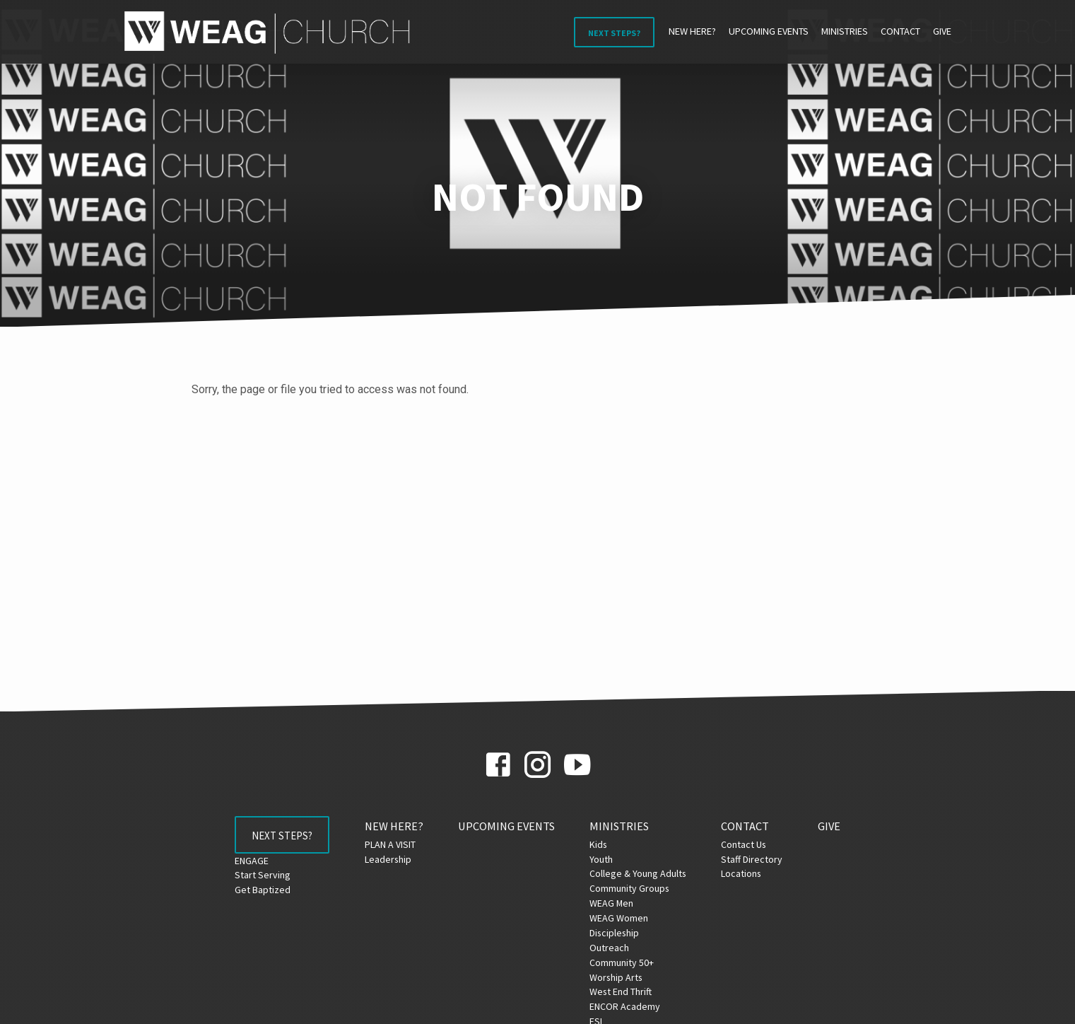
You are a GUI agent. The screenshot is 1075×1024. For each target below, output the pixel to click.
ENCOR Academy (629, 1006)
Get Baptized (258, 894)
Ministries (844, 31)
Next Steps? (614, 33)
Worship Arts (620, 977)
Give (942, 31)
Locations (746, 873)
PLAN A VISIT (394, 844)
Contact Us (748, 844)
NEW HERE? (692, 31)
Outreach (614, 947)
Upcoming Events (769, 31)
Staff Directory (756, 859)
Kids (603, 844)
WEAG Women (623, 918)
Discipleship (619, 932)
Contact (900, 31)
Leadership (392, 859)
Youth (606, 859)
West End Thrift (625, 991)
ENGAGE (247, 864)
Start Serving (258, 879)
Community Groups (634, 888)
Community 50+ (626, 962)
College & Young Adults (642, 873)
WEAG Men (616, 903)
